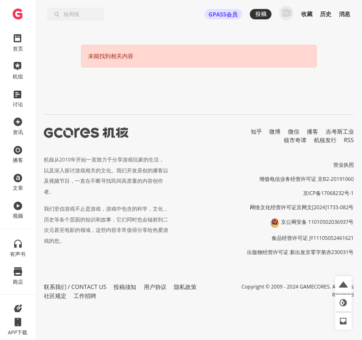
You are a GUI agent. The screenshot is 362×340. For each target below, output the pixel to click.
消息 (344, 14)
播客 (312, 132)
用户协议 (155, 287)
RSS (349, 140)
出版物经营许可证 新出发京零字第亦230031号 (300, 252)
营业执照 (343, 165)
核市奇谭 (295, 140)
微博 (274, 132)
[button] (343, 284)
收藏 (307, 14)
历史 (325, 14)
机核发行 (325, 140)
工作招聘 (85, 296)
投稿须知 (125, 287)
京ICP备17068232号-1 (328, 193)
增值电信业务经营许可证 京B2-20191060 (306, 179)
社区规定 (55, 296)
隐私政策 (185, 287)
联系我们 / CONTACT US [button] (75, 287)
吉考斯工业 (340, 132)
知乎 (256, 132)
